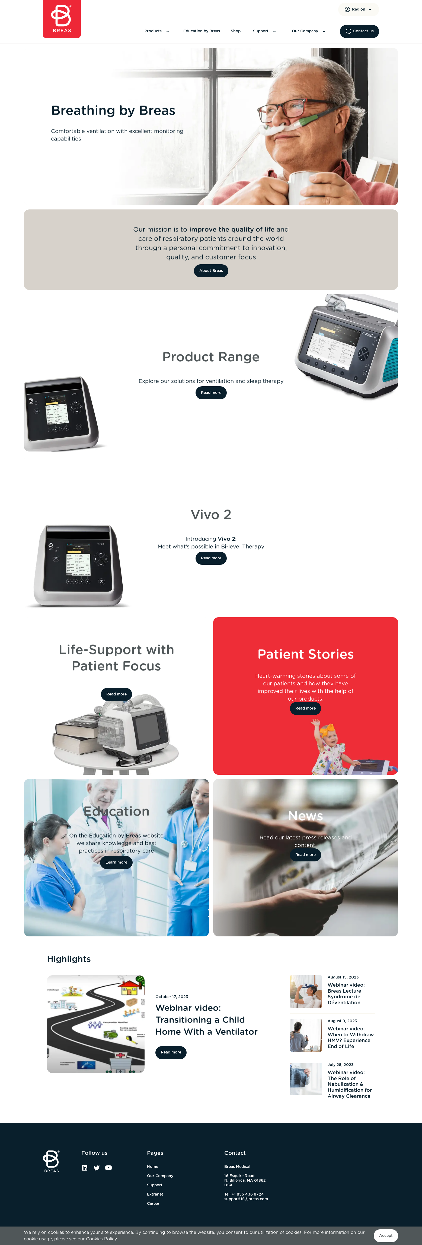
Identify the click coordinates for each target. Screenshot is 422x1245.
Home (152, 1167)
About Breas (211, 271)
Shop (236, 31)
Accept (386, 1236)
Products (158, 31)
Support (265, 31)
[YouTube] (108, 1170)
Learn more (116, 862)
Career (153, 1204)
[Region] (358, 9)
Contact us (359, 31)
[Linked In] (84, 1170)
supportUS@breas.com (246, 1199)
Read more (211, 393)
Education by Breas (201, 31)
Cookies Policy (101, 1239)
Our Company (309, 31)
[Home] (62, 19)
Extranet (155, 1194)
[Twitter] (96, 1170)
